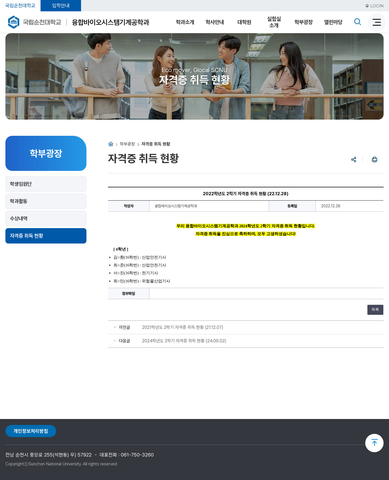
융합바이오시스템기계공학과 (110, 22)
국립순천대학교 (20, 5)
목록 (375, 309)
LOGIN (374, 5)
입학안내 (60, 5)
